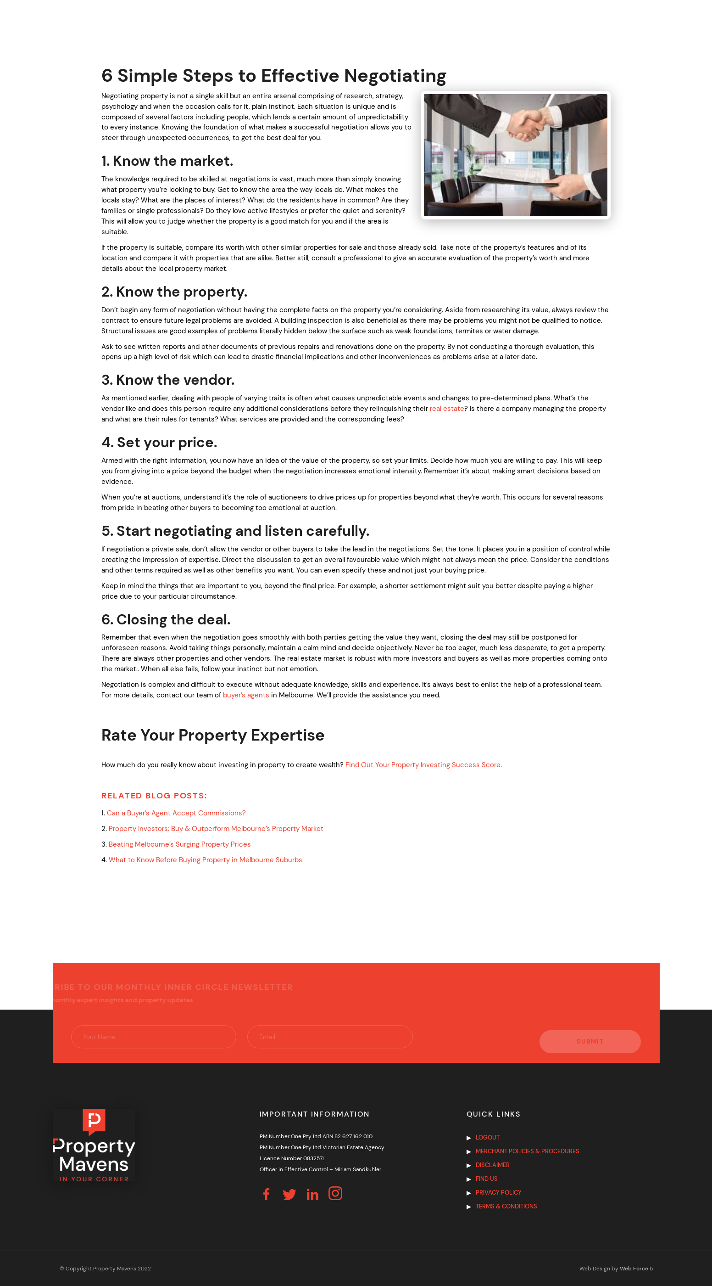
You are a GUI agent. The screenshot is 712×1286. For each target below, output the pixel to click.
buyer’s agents (246, 695)
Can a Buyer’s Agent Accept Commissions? (177, 813)
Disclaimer (493, 1165)
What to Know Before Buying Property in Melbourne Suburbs (205, 860)
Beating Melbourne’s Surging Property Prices (180, 844)
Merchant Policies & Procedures (527, 1151)
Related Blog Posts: (154, 796)
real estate (447, 408)
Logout (488, 1137)
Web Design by (616, 1268)
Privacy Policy (499, 1192)
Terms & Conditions (506, 1206)
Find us (487, 1179)
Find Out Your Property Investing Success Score (423, 764)
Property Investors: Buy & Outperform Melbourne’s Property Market (216, 828)
